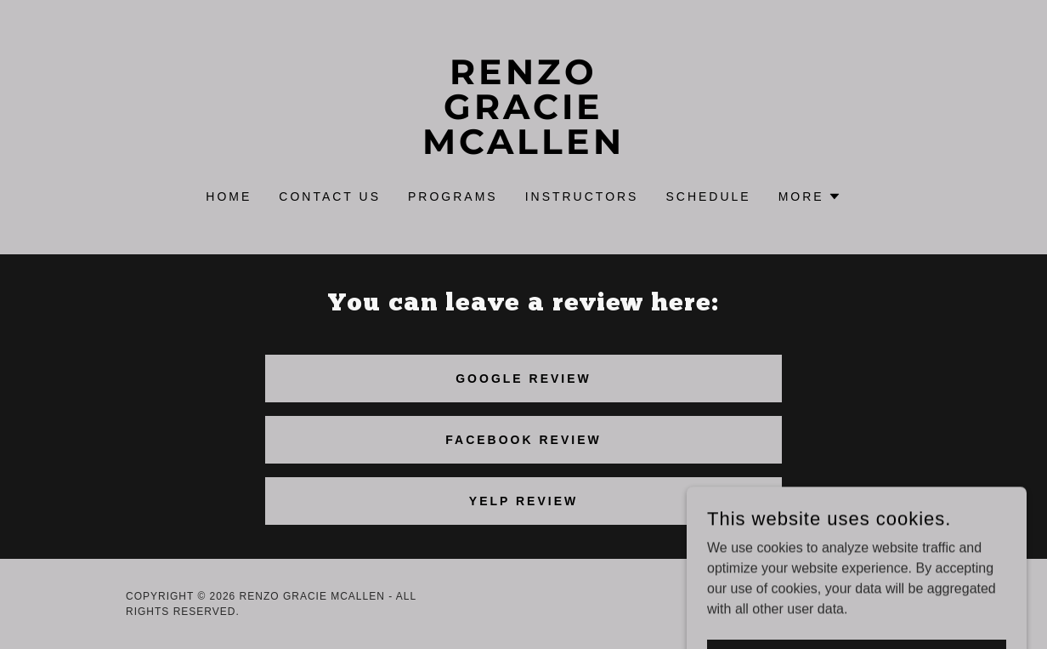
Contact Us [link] (330, 196)
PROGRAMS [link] (453, 196)
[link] (523, 149)
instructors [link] (582, 196)
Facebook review (523, 440)
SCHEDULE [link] (707, 196)
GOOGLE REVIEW (523, 378)
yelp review (523, 501)
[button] (809, 196)
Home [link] (229, 196)
